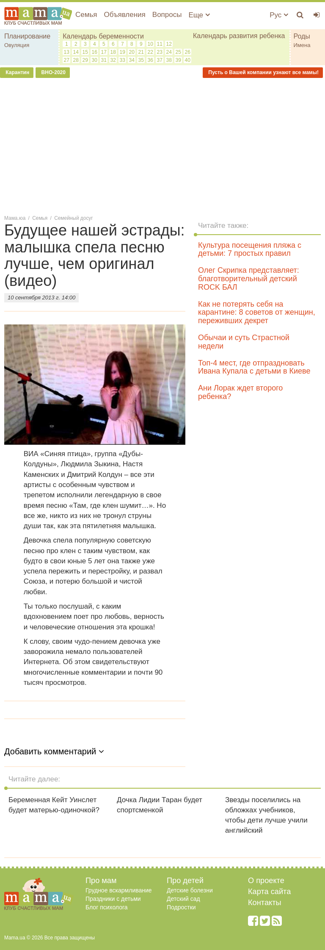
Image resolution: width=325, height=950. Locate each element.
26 (187, 52)
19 (122, 52)
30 (94, 60)
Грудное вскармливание (118, 890)
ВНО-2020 (53, 72)
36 (150, 60)
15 (85, 52)
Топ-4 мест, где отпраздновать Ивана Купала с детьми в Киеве (254, 367)
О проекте (266, 880)
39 (178, 60)
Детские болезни (190, 890)
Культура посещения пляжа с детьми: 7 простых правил (249, 249)
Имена (302, 45)
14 (76, 52)
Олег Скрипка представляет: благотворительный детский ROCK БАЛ (248, 278)
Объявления (124, 15)
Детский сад (183, 898)
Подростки (181, 907)
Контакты (264, 902)
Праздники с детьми (113, 898)
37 (159, 60)
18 (113, 52)
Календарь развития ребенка (239, 35)
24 (169, 52)
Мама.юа (14, 218)
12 (169, 44)
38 (169, 60)
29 (85, 60)
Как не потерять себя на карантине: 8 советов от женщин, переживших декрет (256, 312)
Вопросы (167, 15)
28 (76, 60)
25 (178, 52)
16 (94, 52)
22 (150, 52)
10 (150, 44)
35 (141, 60)
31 (104, 60)
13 (66, 52)
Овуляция (16, 45)
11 (159, 44)
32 (113, 60)
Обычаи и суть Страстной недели (243, 341)
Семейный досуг (73, 218)
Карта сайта (269, 891)
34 (132, 60)
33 (122, 60)
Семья (86, 15)
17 (104, 52)
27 (66, 60)
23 (159, 52)
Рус (279, 15)
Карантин (16, 72)
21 (141, 52)
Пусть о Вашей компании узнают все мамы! (263, 72)
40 (187, 60)
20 (132, 52)
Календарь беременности (103, 36)
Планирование (27, 36)
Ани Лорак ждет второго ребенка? (240, 392)
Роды (302, 36)
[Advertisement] (162, 145)
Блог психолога (106, 907)
